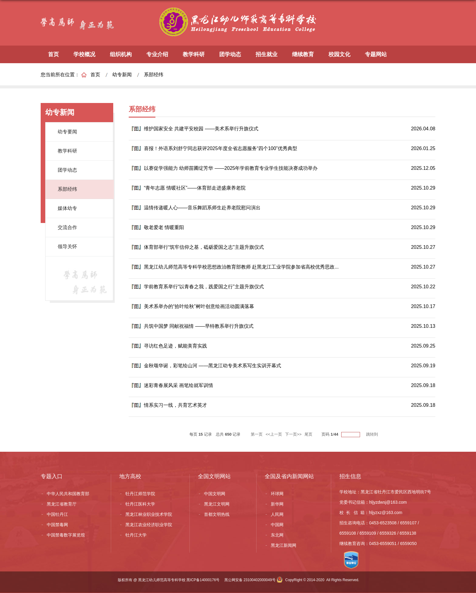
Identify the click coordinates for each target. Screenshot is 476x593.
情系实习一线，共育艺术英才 (175, 405)
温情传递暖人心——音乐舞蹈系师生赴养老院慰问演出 (202, 207)
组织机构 (121, 54)
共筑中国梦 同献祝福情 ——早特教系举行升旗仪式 (198, 326)
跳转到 (372, 434)
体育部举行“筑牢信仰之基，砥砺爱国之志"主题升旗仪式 (204, 247)
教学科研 (194, 54)
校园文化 (339, 54)
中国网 (277, 524)
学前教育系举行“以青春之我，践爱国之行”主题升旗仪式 (204, 286)
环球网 (277, 493)
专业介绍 (157, 54)
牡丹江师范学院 (140, 493)
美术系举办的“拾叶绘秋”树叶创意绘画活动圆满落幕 (199, 306)
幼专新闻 (122, 74)
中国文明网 (214, 493)
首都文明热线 (216, 514)
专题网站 (376, 54)
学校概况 (84, 54)
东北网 (277, 535)
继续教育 (303, 54)
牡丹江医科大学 (140, 504)
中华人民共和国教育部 (68, 493)
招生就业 (266, 54)
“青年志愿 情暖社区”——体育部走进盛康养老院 (195, 187)
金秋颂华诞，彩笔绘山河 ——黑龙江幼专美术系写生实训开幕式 (212, 365)
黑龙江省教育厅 (61, 504)
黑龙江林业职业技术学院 (148, 514)
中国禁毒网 (57, 524)
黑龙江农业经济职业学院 (148, 524)
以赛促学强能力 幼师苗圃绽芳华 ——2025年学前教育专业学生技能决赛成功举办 (231, 168)
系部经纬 (153, 74)
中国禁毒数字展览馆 (66, 535)
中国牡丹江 (57, 514)
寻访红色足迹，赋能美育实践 (175, 345)
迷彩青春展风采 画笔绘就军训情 (178, 385)
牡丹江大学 (136, 535)
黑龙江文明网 (216, 504)
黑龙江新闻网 (283, 545)
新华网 (277, 504)
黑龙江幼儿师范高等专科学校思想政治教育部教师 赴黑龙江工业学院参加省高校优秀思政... (241, 266)
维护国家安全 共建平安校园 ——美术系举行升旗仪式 (201, 128)
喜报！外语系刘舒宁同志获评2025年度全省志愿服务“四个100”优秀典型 (220, 148)
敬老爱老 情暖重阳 (164, 227)
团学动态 (230, 54)
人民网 (277, 514)
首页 (53, 54)
